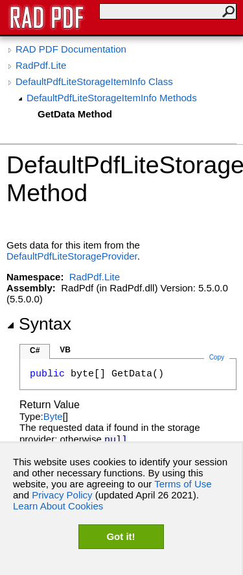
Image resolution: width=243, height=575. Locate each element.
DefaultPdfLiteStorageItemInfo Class (94, 81)
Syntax (38, 324)
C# (35, 350)
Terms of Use (182, 483)
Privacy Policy (62, 494)
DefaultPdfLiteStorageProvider (71, 256)
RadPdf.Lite (41, 65)
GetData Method (75, 113)
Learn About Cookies (58, 505)
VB (65, 349)
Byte (53, 416)
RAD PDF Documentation (71, 49)
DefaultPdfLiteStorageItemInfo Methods (112, 97)
